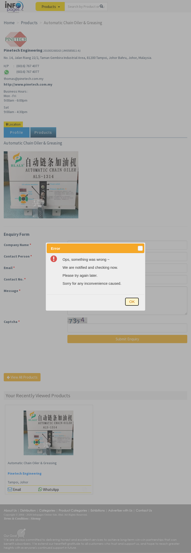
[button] (140, 248)
